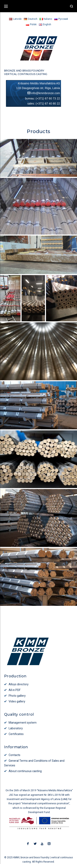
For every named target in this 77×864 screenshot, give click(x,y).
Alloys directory (19, 684)
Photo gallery (17, 695)
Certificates (16, 734)
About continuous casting (25, 771)
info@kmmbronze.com (45, 93)
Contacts (14, 755)
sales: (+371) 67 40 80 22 (43, 103)
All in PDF (15, 690)
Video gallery (17, 701)
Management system (23, 722)
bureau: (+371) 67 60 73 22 (42, 98)
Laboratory (16, 728)
